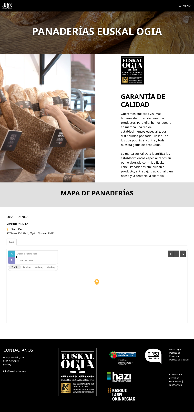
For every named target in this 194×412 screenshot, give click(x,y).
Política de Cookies (179, 359)
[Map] (97, 286)
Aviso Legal (175, 349)
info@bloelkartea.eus (14, 371)
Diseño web (175, 384)
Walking (39, 267)
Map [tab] (11, 241)
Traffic (14, 267)
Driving (27, 267)
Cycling (51, 267)
